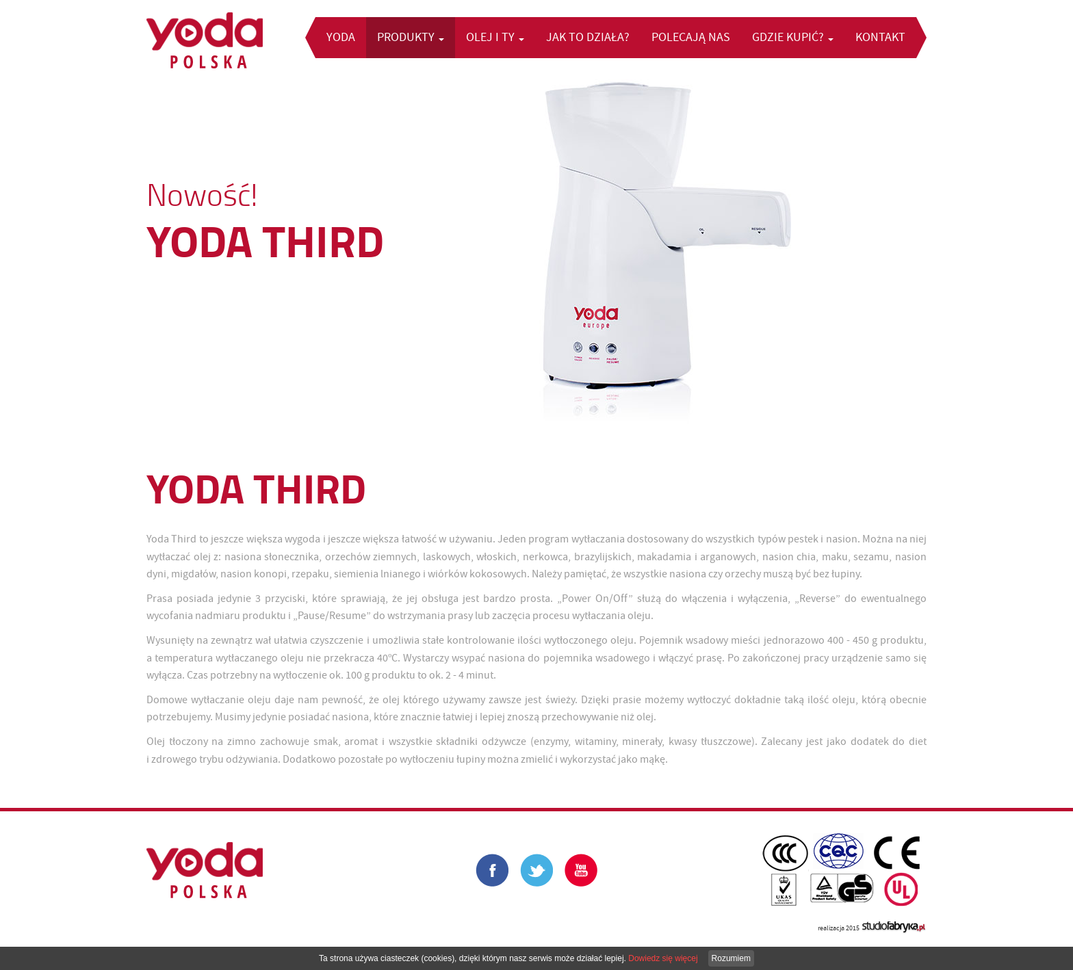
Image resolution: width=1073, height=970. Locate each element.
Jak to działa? (588, 37)
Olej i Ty (495, 37)
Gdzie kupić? (792, 37)
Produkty (410, 37)
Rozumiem (731, 958)
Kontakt (880, 37)
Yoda (340, 37)
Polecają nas (690, 37)
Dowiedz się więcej (662, 958)
